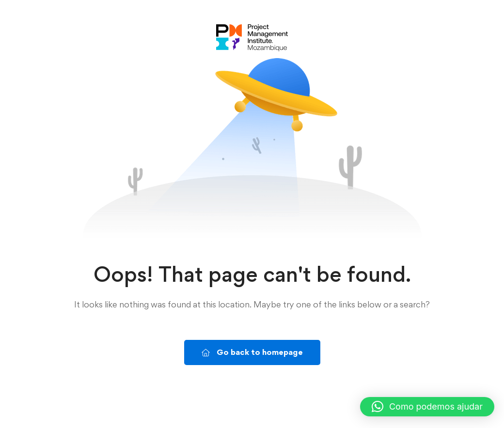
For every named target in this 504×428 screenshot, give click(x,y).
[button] (427, 406)
